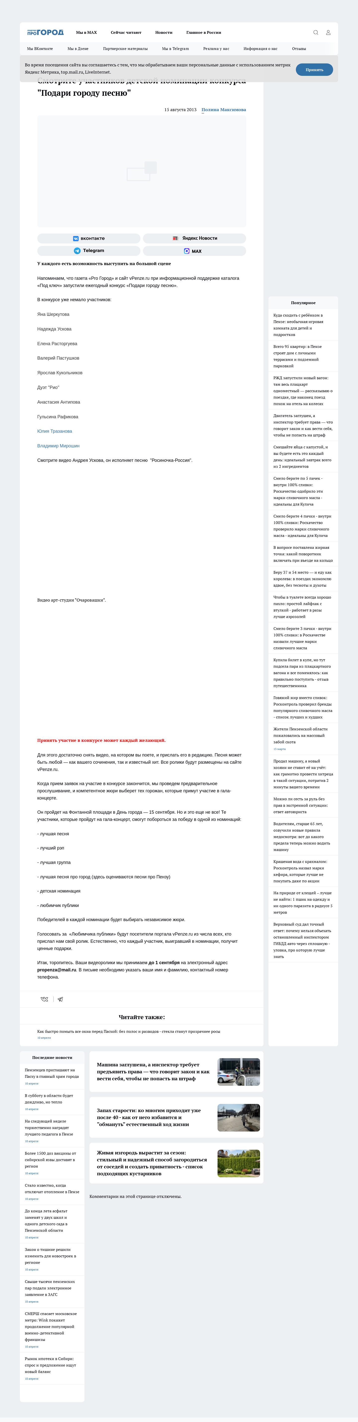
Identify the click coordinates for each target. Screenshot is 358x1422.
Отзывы (299, 48)
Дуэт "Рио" (48, 387)
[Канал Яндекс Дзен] (274, 1238)
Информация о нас (261, 48)
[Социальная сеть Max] (194, 251)
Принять (314, 69)
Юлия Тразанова (54, 431)
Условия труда (93, 1258)
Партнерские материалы (125, 48)
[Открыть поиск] (316, 32)
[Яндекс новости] (194, 238)
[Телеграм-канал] (88, 251)
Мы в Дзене (78, 48)
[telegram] (62, 999)
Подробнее (151, 1381)
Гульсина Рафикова (57, 416)
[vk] (45, 999)
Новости (164, 32)
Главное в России (203, 32)
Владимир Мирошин (58, 445)
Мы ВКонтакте (40, 48)
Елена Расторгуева (57, 343)
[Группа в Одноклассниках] (250, 1238)
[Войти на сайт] (328, 32)
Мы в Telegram (175, 48)
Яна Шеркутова (53, 314)
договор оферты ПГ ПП (36, 1369)
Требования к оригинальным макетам (46, 1258)
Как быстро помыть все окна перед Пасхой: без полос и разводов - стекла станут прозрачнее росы (141, 1035)
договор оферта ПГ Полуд (38, 1364)
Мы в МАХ (86, 32)
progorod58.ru (95, 1319)
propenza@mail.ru (85, 1285)
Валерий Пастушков (58, 358)
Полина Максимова (224, 109)
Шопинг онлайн (31, 1230)
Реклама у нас (216, 48)
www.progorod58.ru (58, 1271)
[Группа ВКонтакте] (88, 238)
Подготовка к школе (162, 1230)
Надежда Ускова (54, 329)
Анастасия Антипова (58, 402)
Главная (151, 1258)
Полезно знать (201, 1230)
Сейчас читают (126, 32)
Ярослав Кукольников (60, 372)
